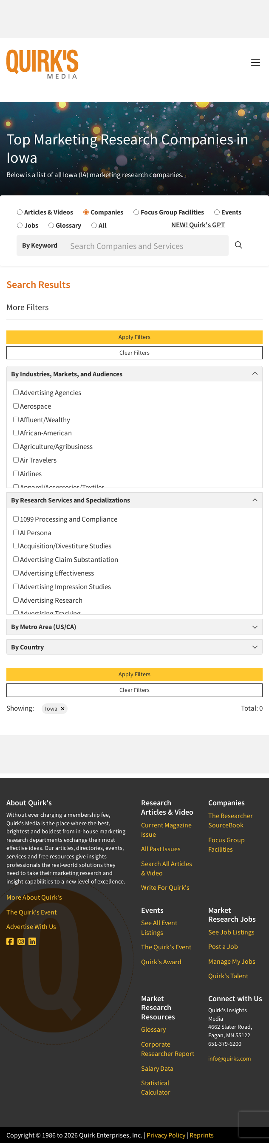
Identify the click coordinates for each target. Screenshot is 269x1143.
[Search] (148, 245)
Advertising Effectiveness (53, 573)
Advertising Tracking (47, 613)
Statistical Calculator (155, 1087)
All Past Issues (161, 848)
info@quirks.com (229, 1058)
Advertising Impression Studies (62, 586)
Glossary (153, 1029)
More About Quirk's (34, 897)
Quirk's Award (161, 961)
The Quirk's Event (31, 912)
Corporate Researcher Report (167, 1049)
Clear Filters (134, 352)
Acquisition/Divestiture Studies (62, 545)
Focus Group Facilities (226, 844)
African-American (42, 432)
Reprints (202, 1135)
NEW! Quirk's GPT (198, 224)
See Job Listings (231, 932)
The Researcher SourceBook (230, 820)
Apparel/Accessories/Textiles (59, 487)
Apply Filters (134, 337)
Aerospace (32, 406)
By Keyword (39, 245)
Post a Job (223, 946)
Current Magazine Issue (166, 829)
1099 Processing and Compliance (65, 519)
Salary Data (157, 1068)
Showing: (20, 708)
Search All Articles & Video (166, 868)
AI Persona (32, 532)
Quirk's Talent (228, 975)
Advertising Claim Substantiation (65, 559)
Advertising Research (47, 600)
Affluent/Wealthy (41, 419)
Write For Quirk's (165, 887)
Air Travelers (35, 460)
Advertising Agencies (47, 392)
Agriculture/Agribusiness (53, 446)
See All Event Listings (159, 927)
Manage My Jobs (231, 961)
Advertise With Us (31, 926)
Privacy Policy (166, 1135)
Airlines (27, 473)
